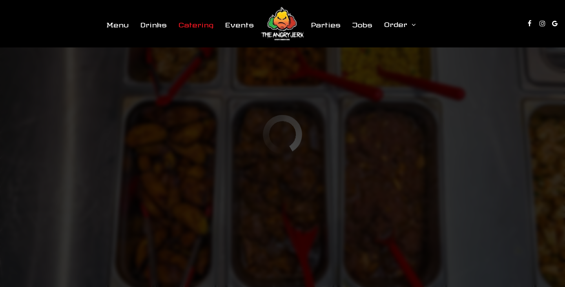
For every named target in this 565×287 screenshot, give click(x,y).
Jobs (362, 23)
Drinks (153, 23)
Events (239, 23)
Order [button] (400, 24)
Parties (326, 23)
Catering (196, 23)
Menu (117, 23)
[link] (282, 23)
